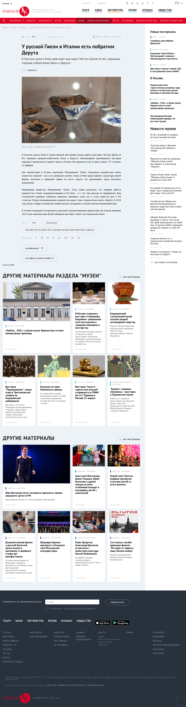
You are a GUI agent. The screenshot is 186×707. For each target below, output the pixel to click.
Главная (6, 27)
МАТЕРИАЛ (117, 37)
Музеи (133, 10)
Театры (101, 636)
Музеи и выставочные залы (109, 639)
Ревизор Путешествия (171, 20)
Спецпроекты (45, 20)
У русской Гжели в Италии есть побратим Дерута (50, 27)
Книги (129, 632)
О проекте (86, 3)
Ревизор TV (9, 645)
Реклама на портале (146, 20)
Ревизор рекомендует (98, 20)
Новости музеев (163, 128)
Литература (115, 10)
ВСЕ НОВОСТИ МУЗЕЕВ (166, 262)
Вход (181, 3)
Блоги (6, 657)
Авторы (157, 641)
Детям (58, 20)
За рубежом (128, 20)
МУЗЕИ (97, 37)
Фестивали (60, 641)
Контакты (158, 653)
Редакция (158, 636)
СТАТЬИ (10, 326)
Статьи (162, 37)
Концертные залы (105, 642)
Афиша (81, 20)
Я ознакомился (56, 608)
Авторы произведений (166, 645)
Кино (98, 10)
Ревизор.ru (32, 70)
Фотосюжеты (11, 641)
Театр (86, 10)
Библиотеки (103, 645)
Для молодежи (38, 636)
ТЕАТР (154, 65)
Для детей (36, 632)
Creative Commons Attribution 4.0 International (75, 685)
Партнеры (158, 649)
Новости (31, 20)
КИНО (154, 37)
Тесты (6, 653)
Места (116, 20)
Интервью (164, 50)
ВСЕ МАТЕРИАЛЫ (131, 277)
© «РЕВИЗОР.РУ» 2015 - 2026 (46, 698)
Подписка (101, 3)
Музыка (147, 10)
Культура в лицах (13, 662)
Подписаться (117, 602)
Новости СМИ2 (8, 265)
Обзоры (7, 649)
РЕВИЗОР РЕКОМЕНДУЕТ (121, 382)
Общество (165, 10)
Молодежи (69, 20)
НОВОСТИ (106, 37)
